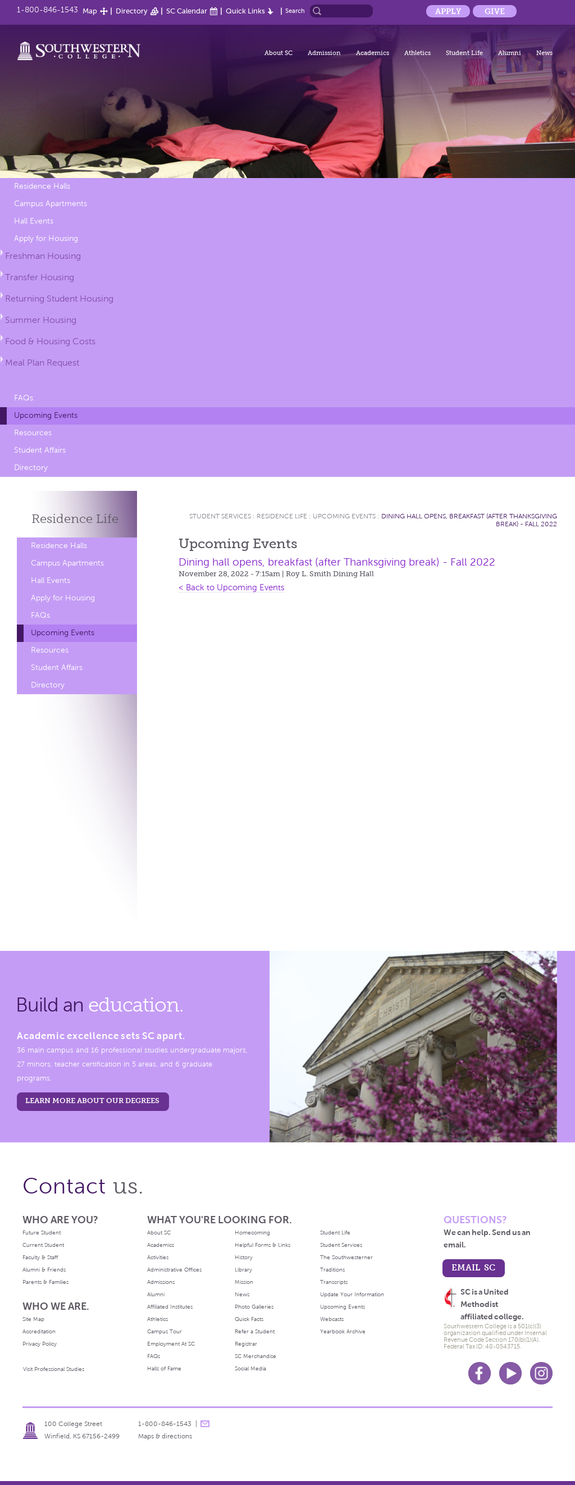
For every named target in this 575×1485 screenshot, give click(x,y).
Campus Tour (164, 1331)
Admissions (161, 1282)
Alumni (509, 52)
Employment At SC (171, 1344)
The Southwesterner (346, 1257)
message (204, 1423)
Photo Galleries (254, 1307)
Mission (244, 1282)
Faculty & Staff (40, 1257)
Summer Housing (40, 320)
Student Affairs (40, 450)
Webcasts (332, 1319)
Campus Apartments (50, 203)
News (544, 52)
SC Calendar (186, 11)
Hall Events (33, 221)
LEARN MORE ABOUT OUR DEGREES (92, 1100)
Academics (372, 52)
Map (90, 11)
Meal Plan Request (42, 362)
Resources (33, 433)
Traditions (332, 1270)
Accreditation (39, 1331)
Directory (132, 11)
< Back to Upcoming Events (232, 587)
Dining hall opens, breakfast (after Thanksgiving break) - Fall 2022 (337, 562)
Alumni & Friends (44, 1270)
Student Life (464, 52)
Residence (74, 519)
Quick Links (245, 11)
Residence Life (282, 516)
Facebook (479, 1373)
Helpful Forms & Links (262, 1245)
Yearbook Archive (343, 1331)
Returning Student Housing (59, 298)
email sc (473, 1267)
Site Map (33, 1319)
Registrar (246, 1344)
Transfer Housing (39, 277)
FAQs (23, 398)
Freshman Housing (43, 256)
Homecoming (252, 1232)
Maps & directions (165, 1436)
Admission (324, 52)
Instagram (541, 1373)
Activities (157, 1257)
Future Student (41, 1232)
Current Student (43, 1245)
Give (495, 11)
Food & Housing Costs (50, 341)
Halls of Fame (164, 1368)
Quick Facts (249, 1319)
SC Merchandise (255, 1356)
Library (243, 1270)
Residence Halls (42, 186)
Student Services (220, 516)
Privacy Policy (39, 1344)
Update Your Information (352, 1294)
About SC (278, 52)
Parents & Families (45, 1282)
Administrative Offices (174, 1270)
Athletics (417, 52)
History (244, 1257)
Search (295, 10)
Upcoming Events (45, 415)
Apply (448, 11)
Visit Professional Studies (53, 1369)
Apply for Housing (46, 238)
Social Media (250, 1368)
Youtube (510, 1373)
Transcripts (334, 1282)
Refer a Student (255, 1331)
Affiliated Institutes (170, 1307)
